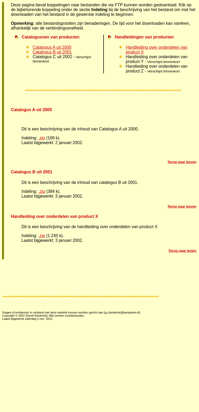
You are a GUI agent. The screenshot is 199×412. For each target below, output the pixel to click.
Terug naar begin (182, 251)
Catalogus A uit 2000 (52, 47)
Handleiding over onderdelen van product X (54, 216)
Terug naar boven (181, 162)
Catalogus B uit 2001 (52, 52)
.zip (41, 138)
